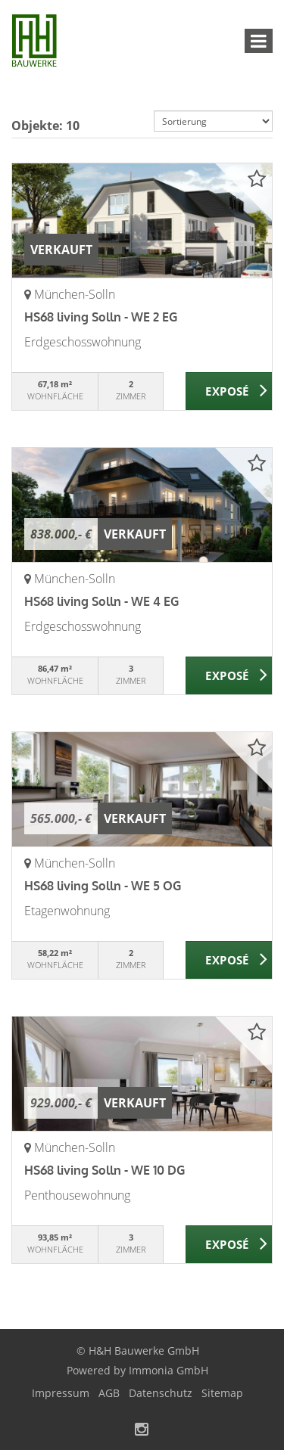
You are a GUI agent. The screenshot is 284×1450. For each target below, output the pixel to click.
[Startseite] (34, 43)
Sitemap (222, 1393)
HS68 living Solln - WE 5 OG (102, 885)
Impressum (60, 1393)
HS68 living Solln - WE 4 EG (101, 601)
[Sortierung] (213, 121)
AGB (109, 1393)
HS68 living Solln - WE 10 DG (104, 1170)
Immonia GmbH (168, 1370)
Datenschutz (160, 1393)
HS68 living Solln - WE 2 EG (100, 316)
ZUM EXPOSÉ (229, 392)
